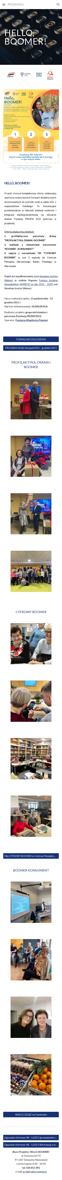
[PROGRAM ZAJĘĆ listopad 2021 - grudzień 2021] (31, 348)
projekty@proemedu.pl (35, 1171)
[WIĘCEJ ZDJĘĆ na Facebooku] (31, 1114)
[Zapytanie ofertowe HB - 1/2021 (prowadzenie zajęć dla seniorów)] (31, 1137)
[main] (31, 37)
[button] (4, 4)
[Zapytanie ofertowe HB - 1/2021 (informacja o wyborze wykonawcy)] (31, 1145)
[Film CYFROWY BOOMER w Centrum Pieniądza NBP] (31, 856)
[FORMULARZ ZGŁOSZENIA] (31, 339)
